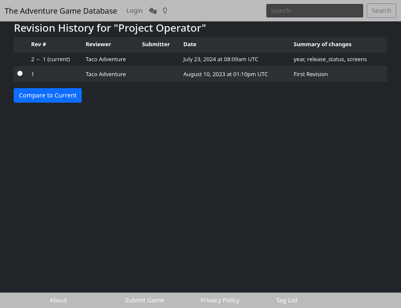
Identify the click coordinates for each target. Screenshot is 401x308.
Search (382, 10)
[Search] (315, 10)
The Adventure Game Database (61, 11)
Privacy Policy (220, 300)
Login (135, 10)
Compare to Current (48, 95)
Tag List (287, 300)
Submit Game (144, 300)
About (58, 300)
